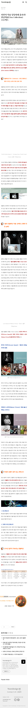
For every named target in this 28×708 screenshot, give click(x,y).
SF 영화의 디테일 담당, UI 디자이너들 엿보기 (13, 654)
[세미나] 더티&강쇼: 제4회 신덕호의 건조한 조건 (13, 651)
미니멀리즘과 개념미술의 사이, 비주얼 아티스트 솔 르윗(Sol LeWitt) (14, 647)
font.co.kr (5, 701)
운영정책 (19, 692)
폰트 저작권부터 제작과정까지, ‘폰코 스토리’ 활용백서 (14, 638)
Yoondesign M (7, 660)
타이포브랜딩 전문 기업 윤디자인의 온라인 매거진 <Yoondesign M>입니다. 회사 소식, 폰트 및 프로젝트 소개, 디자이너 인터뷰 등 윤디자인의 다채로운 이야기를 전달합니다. (11, 665)
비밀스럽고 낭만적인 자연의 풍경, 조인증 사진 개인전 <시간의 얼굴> (14, 643)
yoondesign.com (7, 699)
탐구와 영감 (3, 7)
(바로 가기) (20, 181)
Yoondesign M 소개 (11, 692)
